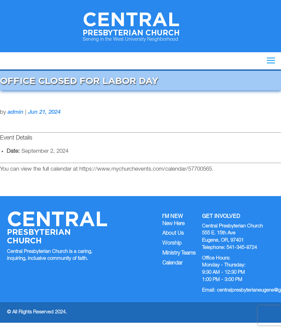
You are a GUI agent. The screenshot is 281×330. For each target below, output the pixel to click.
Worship (171, 243)
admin (15, 112)
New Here (173, 224)
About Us (173, 233)
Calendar (172, 263)
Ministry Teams (179, 253)
